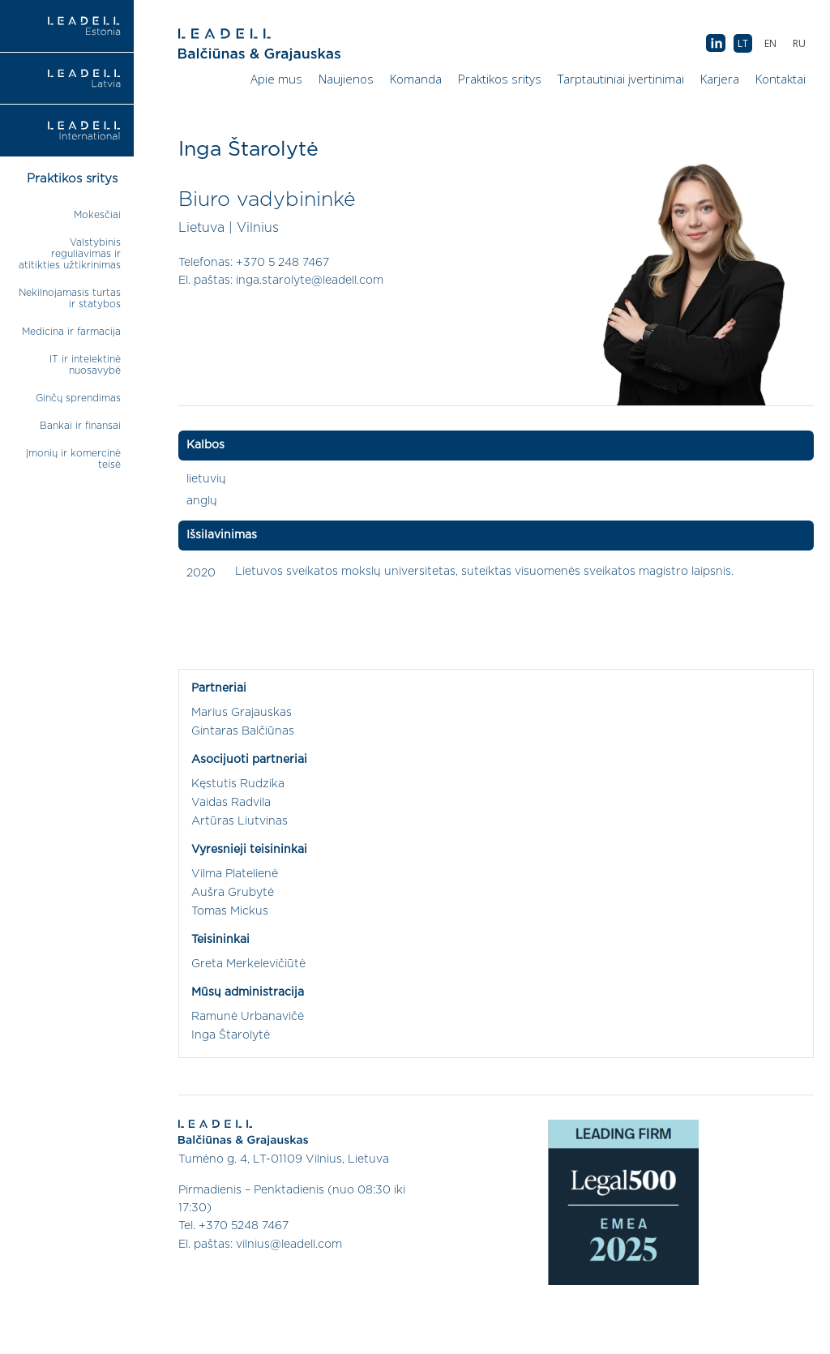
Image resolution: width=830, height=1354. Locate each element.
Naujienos (346, 79)
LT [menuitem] (743, 43)
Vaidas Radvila (231, 802)
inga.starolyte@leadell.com (309, 280)
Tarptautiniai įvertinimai (621, 79)
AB (716, 44)
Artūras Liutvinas (239, 821)
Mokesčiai (97, 215)
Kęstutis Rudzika (238, 784)
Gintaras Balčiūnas (242, 731)
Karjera (719, 79)
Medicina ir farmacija (71, 331)
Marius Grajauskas (241, 712)
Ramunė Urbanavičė (247, 1016)
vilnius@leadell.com (289, 1244)
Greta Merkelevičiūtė (248, 964)
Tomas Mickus (229, 911)
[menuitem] (799, 43)
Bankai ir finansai (80, 426)
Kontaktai (780, 79)
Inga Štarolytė (230, 1035)
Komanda (416, 79)
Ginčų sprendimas (78, 398)
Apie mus (276, 79)
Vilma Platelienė (234, 874)
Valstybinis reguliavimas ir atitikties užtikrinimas (70, 254)
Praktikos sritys (499, 79)
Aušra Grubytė (232, 892)
